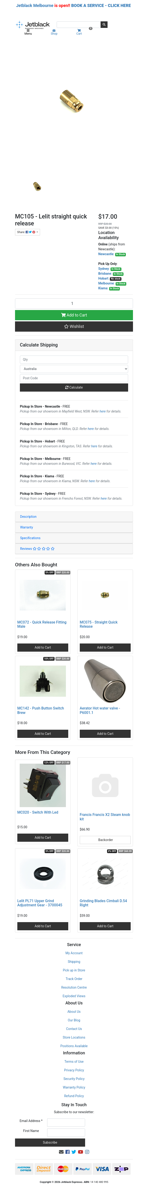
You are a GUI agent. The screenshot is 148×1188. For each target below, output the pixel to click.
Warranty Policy (74, 1087)
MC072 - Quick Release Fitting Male (42, 624)
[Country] (74, 369)
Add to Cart (74, 315)
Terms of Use (74, 1061)
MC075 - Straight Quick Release (99, 624)
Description (28, 516)
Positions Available (74, 1046)
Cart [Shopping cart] (83, 32)
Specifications (30, 538)
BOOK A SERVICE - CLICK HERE (101, 5)
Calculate (74, 387)
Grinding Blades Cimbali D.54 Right (103, 903)
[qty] (74, 360)
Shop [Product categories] (54, 32)
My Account (74, 953)
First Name (31, 1131)
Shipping (74, 962)
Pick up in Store (74, 970)
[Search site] (104, 24)
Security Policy (73, 1079)
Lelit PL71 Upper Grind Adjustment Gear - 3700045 (39, 903)
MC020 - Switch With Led (37, 812)
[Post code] (74, 378)
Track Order (74, 979)
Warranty (26, 527)
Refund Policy (74, 1096)
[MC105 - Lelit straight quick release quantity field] (74, 303)
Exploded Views (74, 996)
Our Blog (74, 1020)
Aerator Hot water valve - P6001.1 (100, 710)
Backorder (105, 840)
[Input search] (79, 24)
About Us (73, 1011)
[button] (74, 326)
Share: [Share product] (26, 232)
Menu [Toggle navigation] (28, 32)
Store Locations (74, 1037)
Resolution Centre (74, 987)
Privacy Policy (74, 1070)
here (103, 411)
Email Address (31, 1121)
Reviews (37, 549)
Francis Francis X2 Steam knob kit (105, 816)
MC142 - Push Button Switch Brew (40, 710)
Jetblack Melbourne (34, 5)
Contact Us (74, 1029)
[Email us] (61, 1152)
